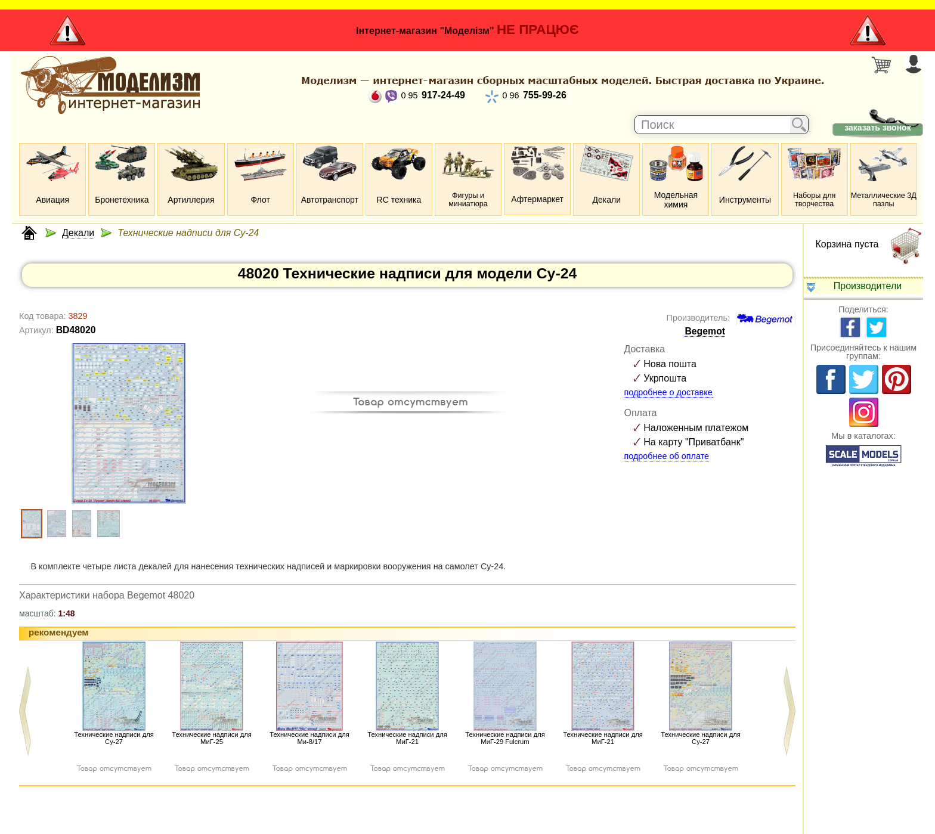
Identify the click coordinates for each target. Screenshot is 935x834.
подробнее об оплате (666, 456)
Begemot (705, 331)
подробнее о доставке (668, 392)
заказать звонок (877, 127)
